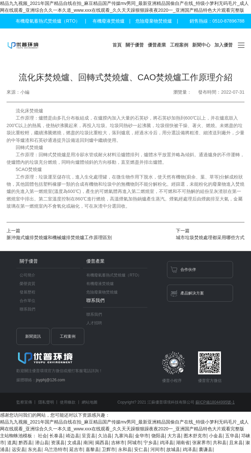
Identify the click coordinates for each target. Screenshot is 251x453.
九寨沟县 (123, 435)
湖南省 (183, 442)
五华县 (232, 435)
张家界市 (201, 442)
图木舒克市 (195, 435)
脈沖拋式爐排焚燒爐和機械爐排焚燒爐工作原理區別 (59, 237)
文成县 (74, 442)
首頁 (117, 44)
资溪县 (58, 442)
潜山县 (42, 442)
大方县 (174, 435)
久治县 (105, 435)
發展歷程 (27, 292)
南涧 (87, 442)
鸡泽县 (167, 442)
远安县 (18, 449)
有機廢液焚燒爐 (108, 21)
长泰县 (56, 435)
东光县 (35, 449)
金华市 (142, 435)
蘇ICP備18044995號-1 (215, 402)
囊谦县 (205, 449)
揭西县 (102, 442)
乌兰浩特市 (55, 449)
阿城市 (134, 442)
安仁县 (141, 449)
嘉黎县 (92, 449)
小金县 (216, 435)
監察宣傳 (24, 402)
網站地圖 (89, 402)
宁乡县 (150, 442)
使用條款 (67, 402)
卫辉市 (108, 449)
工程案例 (179, 44)
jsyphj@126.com (50, 380)
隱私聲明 (46, 402)
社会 (42, 435)
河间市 (157, 449)
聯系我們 (27, 309)
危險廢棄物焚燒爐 (153, 21)
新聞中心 (201, 44)
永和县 (125, 449)
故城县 (173, 449)
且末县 (236, 442)
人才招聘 (94, 323)
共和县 (219, 442)
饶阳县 (158, 435)
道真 (11, 442)
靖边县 (72, 435)
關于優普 (135, 44)
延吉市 (76, 449)
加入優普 (223, 44)
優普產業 (157, 44)
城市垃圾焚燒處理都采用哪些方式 (210, 237)
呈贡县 (88, 435)
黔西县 (25, 442)
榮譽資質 (27, 283)
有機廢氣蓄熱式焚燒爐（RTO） (48, 21)
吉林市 (118, 442)
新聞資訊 (33, 336)
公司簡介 (27, 275)
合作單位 (27, 300)
